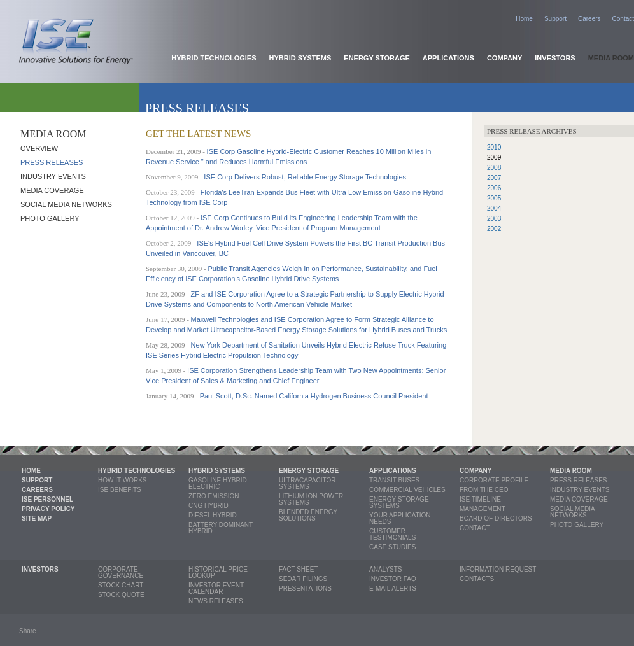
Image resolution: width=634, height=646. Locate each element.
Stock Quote (121, 594)
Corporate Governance (120, 572)
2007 (494, 177)
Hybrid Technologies (213, 58)
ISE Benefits (119, 489)
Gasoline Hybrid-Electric (218, 483)
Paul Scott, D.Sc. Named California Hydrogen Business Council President (314, 396)
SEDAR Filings (303, 578)
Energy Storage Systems (399, 502)
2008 (494, 167)
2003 (494, 218)
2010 (494, 147)
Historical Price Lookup (218, 572)
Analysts (385, 569)
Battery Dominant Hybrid (220, 528)
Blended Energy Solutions (308, 515)
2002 (494, 228)
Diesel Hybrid (212, 515)
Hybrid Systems (300, 58)
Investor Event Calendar (216, 588)
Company (504, 58)
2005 (494, 198)
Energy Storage (377, 58)
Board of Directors (496, 518)
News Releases (215, 601)
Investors (555, 58)
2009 (494, 157)
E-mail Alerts (392, 588)
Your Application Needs (400, 518)
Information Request (498, 569)
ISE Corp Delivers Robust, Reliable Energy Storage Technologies (305, 177)
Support (555, 18)
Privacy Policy (48, 508)
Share (27, 631)
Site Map (37, 518)
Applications (448, 58)
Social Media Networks (66, 204)
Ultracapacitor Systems (307, 483)
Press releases (51, 162)
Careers (589, 18)
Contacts (477, 578)
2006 (494, 188)
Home (524, 18)
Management (482, 508)
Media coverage (52, 190)
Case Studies (392, 547)
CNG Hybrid (208, 505)
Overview (39, 148)
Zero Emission (213, 496)
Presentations (305, 588)
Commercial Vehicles (407, 489)
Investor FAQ (392, 578)
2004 (494, 208)
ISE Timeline (480, 499)
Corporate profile (494, 480)
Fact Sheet (298, 569)
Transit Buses (394, 480)
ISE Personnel (47, 499)
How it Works (122, 480)
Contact (623, 18)
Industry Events (53, 176)
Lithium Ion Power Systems (311, 499)
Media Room (611, 58)
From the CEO (484, 489)
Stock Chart (120, 585)
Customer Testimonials (392, 534)
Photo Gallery (50, 218)
